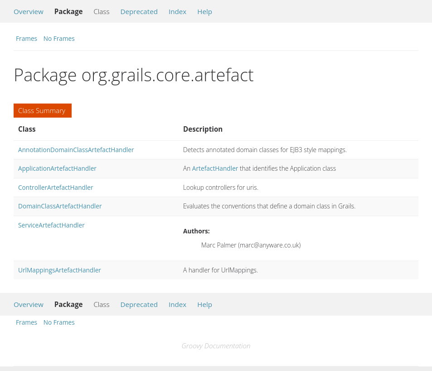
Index (177, 11)
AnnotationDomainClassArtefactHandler (76, 149)
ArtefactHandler (215, 168)
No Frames (59, 38)
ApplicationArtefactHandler (57, 168)
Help (204, 11)
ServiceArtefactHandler (51, 225)
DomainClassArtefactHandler (60, 206)
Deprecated (139, 11)
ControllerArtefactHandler (55, 187)
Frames (26, 38)
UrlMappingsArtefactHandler (59, 270)
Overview (29, 11)
